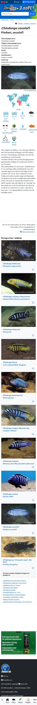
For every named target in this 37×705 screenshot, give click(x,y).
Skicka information (27, 232)
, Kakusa (14, 580)
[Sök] (15, 14)
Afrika (18, 109)
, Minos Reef (14, 583)
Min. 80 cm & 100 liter (6, 118)
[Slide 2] (18, 652)
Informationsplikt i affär (9, 692)
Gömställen (6, 142)
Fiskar (14, 700)
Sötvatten (23, 129)
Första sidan (4, 19)
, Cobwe (13, 597)
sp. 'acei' (12, 592)
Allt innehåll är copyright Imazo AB (14, 684)
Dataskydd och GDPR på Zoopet (12, 696)
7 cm (31, 116)
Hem (7, 700)
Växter (20, 700)
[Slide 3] (22, 652)
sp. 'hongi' (11, 585)
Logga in (17, 2)
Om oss (4, 676)
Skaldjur (28, 700)
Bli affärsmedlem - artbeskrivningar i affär (15, 688)
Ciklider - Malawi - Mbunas (27, 23)
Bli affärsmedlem (29, 2)
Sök (32, 14)
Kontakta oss (6, 680)
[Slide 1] (15, 652)
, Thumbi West (17, 602)
